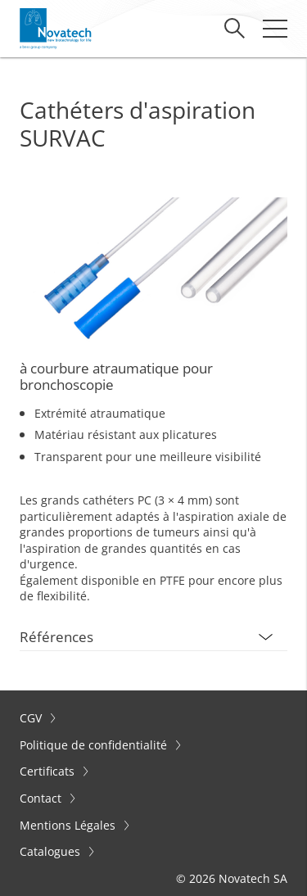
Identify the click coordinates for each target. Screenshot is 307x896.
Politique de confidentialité (95, 745)
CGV (32, 718)
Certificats (49, 771)
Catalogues (52, 851)
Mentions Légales (69, 825)
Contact (42, 798)
